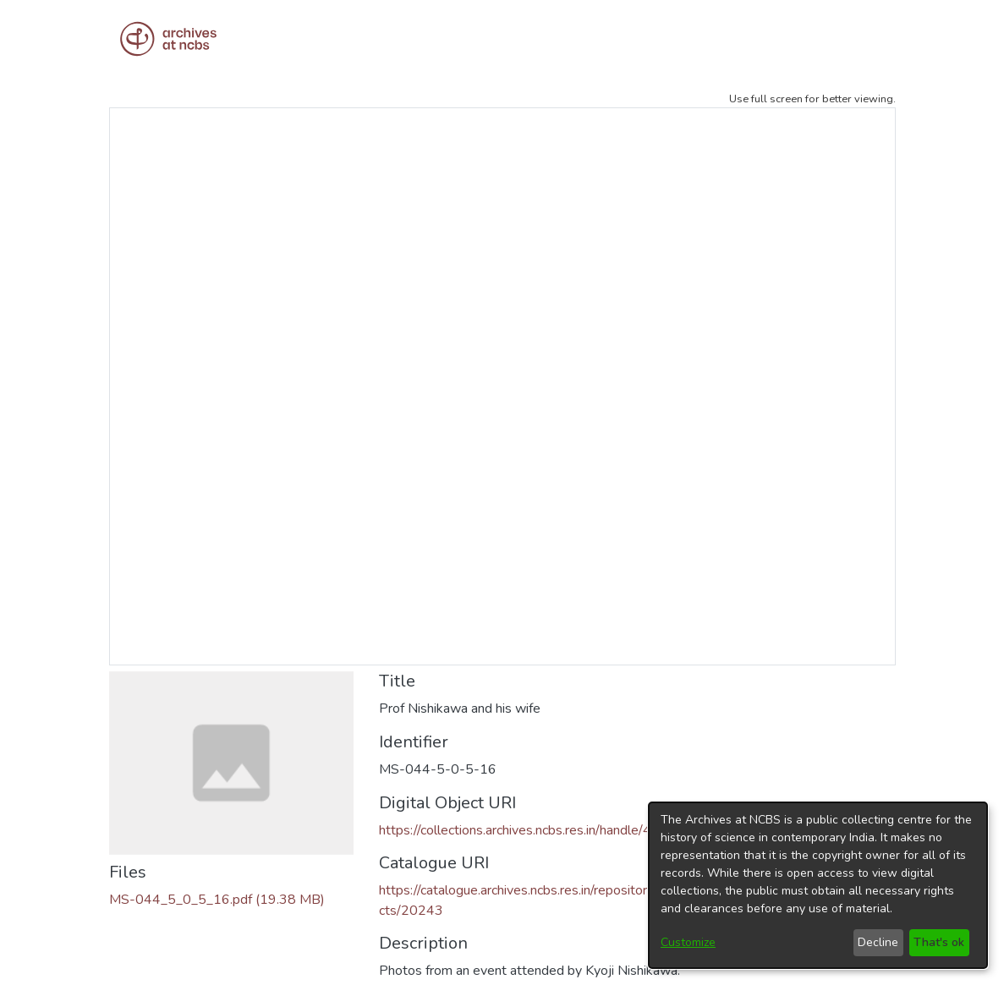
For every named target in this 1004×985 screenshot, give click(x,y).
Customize (688, 942)
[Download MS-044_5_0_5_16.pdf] (217, 899)
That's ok (938, 942)
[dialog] (818, 885)
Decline (878, 942)
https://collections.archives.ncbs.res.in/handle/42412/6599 (551, 830)
